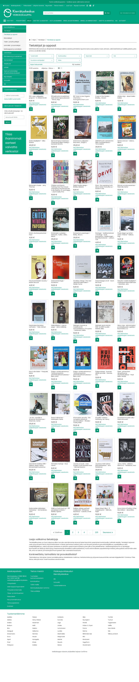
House (34, 664)
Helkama (35, 659)
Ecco (9, 664)
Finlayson (10, 673)
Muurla (60, 670)
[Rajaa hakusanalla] (55, 92)
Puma (85, 656)
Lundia (60, 659)
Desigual (10, 659)
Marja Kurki (61, 664)
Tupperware (112, 650)
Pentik (85, 650)
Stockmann (87, 673)
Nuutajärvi (86, 648)
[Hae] (107, 13)
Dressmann (11, 662)
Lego (59, 650)
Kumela (60, 648)
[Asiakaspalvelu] (16, 5)
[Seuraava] (107, 560)
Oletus (51, 96)
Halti (33, 653)
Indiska (34, 673)
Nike (84, 645)
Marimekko (61, 662)
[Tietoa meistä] (59, 5)
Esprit (9, 667)
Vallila (110, 653)
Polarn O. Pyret (88, 653)
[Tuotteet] (8, 21)
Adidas (9, 648)
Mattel (60, 667)
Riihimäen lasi (87, 662)
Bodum (9, 653)
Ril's (84, 664)
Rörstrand (86, 667)
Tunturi (110, 648)
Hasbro (34, 656)
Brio (8, 656)
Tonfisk (110, 645)
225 (96, 560)
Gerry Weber (36, 648)
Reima (85, 659)
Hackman (35, 650)
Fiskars (34, 645)
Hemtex (35, 662)
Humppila (35, 667)
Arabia (9, 650)
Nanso (60, 673)
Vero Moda (111, 656)
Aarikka (9, 645)
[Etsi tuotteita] (77, 13)
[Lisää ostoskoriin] (31, 137)
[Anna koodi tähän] (14, 117)
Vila (109, 659)
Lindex (60, 653)
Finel (8, 670)
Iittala (34, 670)
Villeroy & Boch (113, 662)
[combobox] (77, 13)
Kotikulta (60, 645)
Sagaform (86, 670)
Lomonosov (61, 656)
